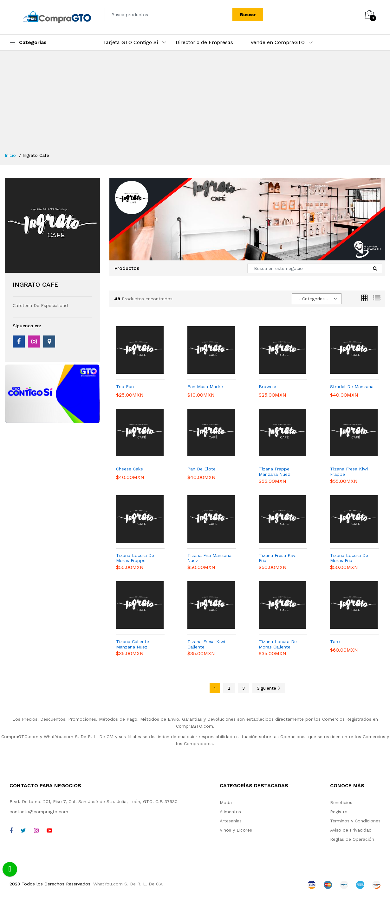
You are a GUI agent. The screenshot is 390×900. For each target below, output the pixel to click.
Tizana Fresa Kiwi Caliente (206, 644)
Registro (339, 811)
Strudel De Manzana (352, 386)
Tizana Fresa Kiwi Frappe (349, 471)
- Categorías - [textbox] (313, 298)
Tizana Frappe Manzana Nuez (274, 471)
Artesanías (231, 820)
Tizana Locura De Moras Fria (349, 558)
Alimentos (230, 811)
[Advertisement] (195, 104)
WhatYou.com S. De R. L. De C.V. (128, 883)
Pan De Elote (201, 468)
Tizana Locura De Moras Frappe (135, 558)
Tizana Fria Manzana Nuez (209, 558)
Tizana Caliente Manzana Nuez (132, 644)
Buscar (248, 14)
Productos (126, 268)
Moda (226, 802)
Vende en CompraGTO (277, 42)
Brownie (267, 386)
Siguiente (269, 688)
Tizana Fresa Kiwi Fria (277, 558)
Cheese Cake (129, 468)
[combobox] (316, 298)
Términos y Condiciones (355, 820)
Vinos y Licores (236, 830)
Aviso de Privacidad (351, 830)
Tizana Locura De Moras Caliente (278, 644)
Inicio (10, 155)
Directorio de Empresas (204, 42)
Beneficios (341, 802)
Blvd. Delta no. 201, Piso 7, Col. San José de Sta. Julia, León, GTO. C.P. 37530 (94, 801)
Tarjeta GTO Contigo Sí (130, 42)
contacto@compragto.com (39, 811)
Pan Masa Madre (205, 386)
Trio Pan (125, 386)
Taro (335, 641)
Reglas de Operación (352, 839)
